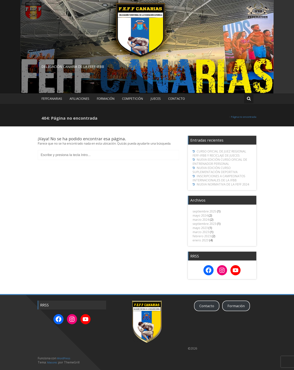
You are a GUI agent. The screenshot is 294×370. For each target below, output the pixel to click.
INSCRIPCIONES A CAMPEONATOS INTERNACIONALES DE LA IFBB (219, 178)
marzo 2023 (201, 232)
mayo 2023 (200, 228)
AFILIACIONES (79, 99)
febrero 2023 (202, 236)
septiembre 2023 (204, 224)
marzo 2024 (201, 220)
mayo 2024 (200, 215)
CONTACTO (176, 99)
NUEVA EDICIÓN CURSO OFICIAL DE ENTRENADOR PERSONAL (220, 162)
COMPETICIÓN (132, 99)
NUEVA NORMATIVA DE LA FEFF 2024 (223, 184)
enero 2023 (200, 240)
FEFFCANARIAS (51, 99)
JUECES (156, 99)
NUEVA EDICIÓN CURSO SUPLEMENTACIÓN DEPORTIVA (215, 170)
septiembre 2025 (204, 211)
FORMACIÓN (106, 99)
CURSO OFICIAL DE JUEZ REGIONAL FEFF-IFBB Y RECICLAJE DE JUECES (219, 153)
